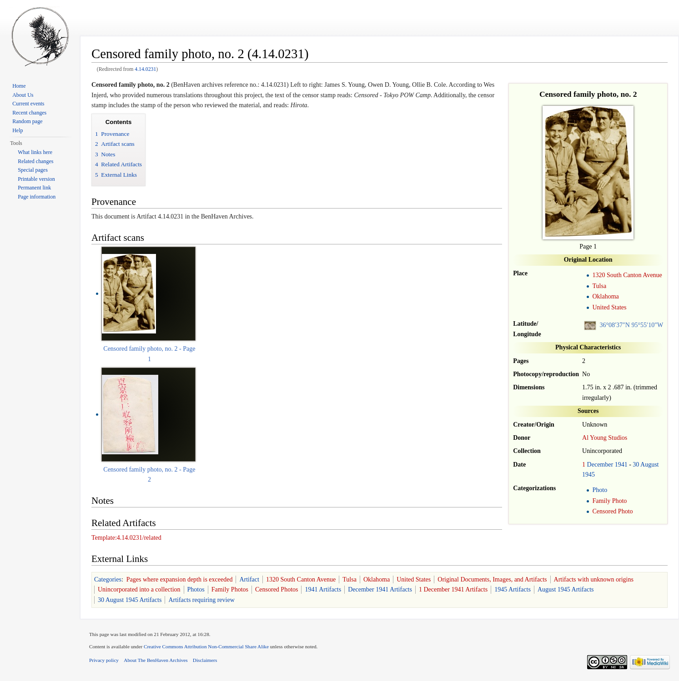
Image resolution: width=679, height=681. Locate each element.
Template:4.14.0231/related (126, 537)
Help (17, 130)
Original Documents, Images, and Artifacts (492, 579)
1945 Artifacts (512, 589)
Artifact (249, 579)
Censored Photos (276, 589)
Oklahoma (605, 296)
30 (636, 464)
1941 (621, 464)
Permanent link (34, 187)
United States (609, 307)
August (649, 464)
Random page (27, 121)
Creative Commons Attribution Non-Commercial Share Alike (206, 646)
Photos (196, 589)
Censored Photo (612, 511)
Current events (28, 103)
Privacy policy (104, 660)
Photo (599, 490)
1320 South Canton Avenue (627, 275)
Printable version (36, 179)
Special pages (33, 170)
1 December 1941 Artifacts (453, 589)
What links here (35, 152)
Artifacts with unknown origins (594, 579)
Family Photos (229, 589)
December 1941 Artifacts (380, 589)
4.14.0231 (145, 69)
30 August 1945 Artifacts (129, 599)
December (600, 464)
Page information (36, 197)
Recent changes (29, 112)
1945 (588, 474)
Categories (107, 579)
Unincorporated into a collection (139, 589)
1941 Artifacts (323, 589)
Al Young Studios (604, 437)
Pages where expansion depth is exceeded (179, 579)
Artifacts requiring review (201, 599)
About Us (22, 95)
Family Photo (609, 500)
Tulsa (599, 286)
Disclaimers (205, 660)
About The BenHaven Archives (156, 660)
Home (18, 86)
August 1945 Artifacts (566, 589)
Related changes (35, 161)
